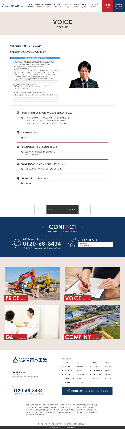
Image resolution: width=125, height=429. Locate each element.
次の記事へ (86, 209)
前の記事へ (38, 209)
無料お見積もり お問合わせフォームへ (95, 245)
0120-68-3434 (42, 243)
